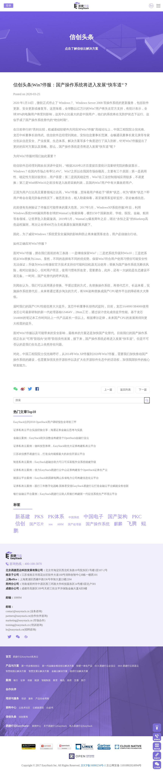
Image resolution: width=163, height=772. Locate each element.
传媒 (29, 680)
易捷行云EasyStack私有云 (25, 656)
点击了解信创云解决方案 (81, 48)
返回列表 (125, 389)
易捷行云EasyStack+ (18, 725)
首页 (8, 656)
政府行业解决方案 (79, 671)
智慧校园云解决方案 (16, 671)
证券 (22, 680)
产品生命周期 (42, 698)
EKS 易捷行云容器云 (128, 666)
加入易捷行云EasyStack (80, 726)
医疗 (83, 680)
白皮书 (49, 707)
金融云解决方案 (59, 671)
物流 (62, 680)
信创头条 (11, 716)
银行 (15, 680)
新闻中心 (36, 726)
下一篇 (143, 389)
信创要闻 (23, 716)
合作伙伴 (11, 689)
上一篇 (108, 389)
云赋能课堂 (38, 707)
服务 (30, 698)
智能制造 (46, 680)
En (151, 5)
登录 (8, 5)
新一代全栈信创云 (30, 666)
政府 (69, 680)
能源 (36, 680)
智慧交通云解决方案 (39, 671)
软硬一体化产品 (84, 666)
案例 (8, 680)
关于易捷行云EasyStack (55, 726)
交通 (76, 680)
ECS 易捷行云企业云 (105, 666)
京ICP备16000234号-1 (93, 765)
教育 (55, 680)
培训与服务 (12, 698)
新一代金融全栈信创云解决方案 (58, 666)
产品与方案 (12, 665)
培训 (23, 698)
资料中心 (11, 707)
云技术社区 (24, 707)
